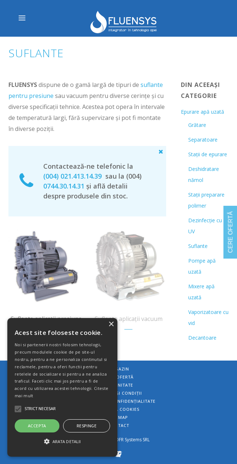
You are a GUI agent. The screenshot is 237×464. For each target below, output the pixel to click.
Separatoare (203, 139)
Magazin (118, 369)
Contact (118, 425)
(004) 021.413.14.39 (72, 176)
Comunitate (118, 385)
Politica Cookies (118, 409)
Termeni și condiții (118, 393)
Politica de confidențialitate (118, 401)
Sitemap (118, 417)
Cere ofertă (119, 377)
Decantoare (202, 337)
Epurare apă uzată (202, 111)
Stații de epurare (207, 154)
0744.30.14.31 (63, 186)
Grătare (197, 124)
